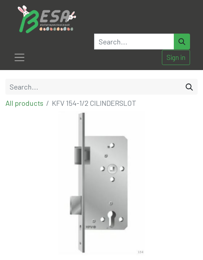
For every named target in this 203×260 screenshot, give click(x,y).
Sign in (176, 57)
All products (24, 103)
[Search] (182, 41)
